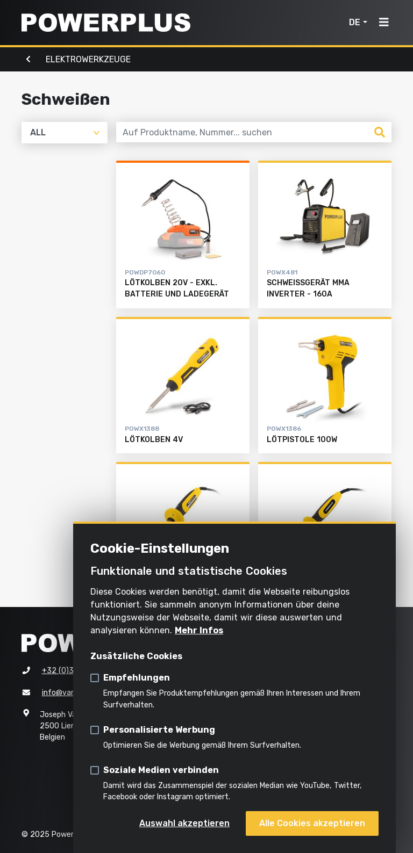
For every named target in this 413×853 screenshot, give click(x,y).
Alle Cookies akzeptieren (312, 823)
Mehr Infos (199, 630)
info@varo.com (68, 692)
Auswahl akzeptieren (184, 823)
